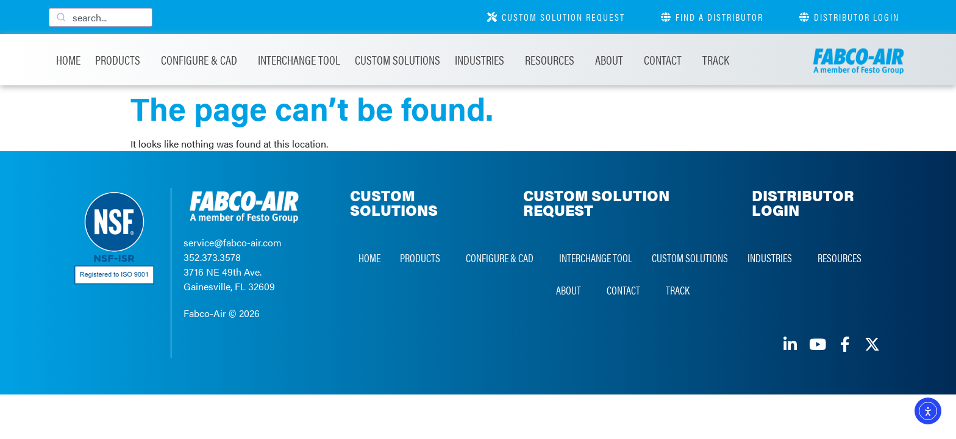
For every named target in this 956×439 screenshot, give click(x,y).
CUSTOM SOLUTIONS (394, 202)
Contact (666, 59)
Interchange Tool (299, 59)
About (612, 59)
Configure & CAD (202, 59)
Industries (482, 59)
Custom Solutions (397, 59)
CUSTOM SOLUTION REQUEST (596, 202)
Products (120, 59)
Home (68, 59)
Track (715, 59)
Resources (552, 59)
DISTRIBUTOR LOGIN (803, 202)
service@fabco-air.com (233, 242)
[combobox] (100, 17)
